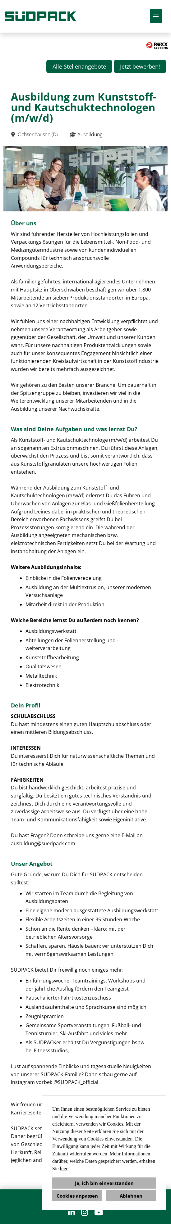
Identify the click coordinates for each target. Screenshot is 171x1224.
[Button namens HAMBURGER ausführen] (156, 16)
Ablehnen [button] (131, 1196)
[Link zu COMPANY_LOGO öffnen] (40, 16)
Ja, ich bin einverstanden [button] (104, 1183)
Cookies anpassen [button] (77, 1196)
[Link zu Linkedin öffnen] (71, 1212)
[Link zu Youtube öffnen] (98, 1212)
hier (63, 1168)
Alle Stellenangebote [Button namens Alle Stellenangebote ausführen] (79, 66)
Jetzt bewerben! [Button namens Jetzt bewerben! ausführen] (140, 66)
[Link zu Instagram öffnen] (85, 1212)
